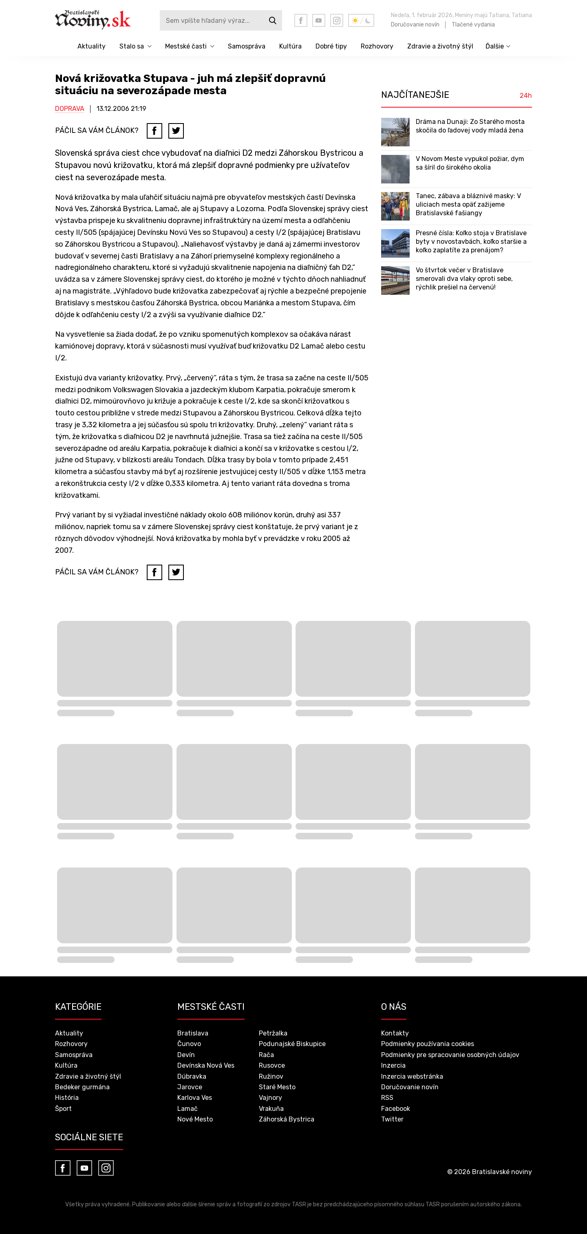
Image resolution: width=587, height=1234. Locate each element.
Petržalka (273, 1033)
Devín (186, 1055)
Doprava (69, 109)
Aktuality (91, 46)
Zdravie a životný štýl (440, 46)
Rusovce (272, 1065)
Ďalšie (494, 46)
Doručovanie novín (415, 24)
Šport (63, 1109)
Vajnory (270, 1098)
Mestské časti (186, 46)
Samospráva (246, 46)
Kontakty (395, 1033)
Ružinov (271, 1076)
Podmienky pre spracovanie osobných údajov (450, 1055)
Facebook (395, 1109)
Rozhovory (377, 46)
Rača (266, 1055)
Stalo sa (131, 46)
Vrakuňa (271, 1109)
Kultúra (290, 46)
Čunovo (189, 1044)
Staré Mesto (277, 1087)
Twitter (392, 1119)
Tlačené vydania (473, 24)
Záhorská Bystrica (286, 1119)
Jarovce (189, 1087)
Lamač (187, 1109)
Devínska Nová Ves (205, 1065)
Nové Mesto (195, 1119)
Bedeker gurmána (82, 1087)
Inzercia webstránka (412, 1076)
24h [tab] (526, 95)
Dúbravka (191, 1076)
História (67, 1098)
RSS (387, 1098)
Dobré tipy (331, 46)
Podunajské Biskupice (292, 1044)
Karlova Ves (194, 1098)
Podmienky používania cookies (427, 1044)
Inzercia (393, 1065)
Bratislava (192, 1033)
